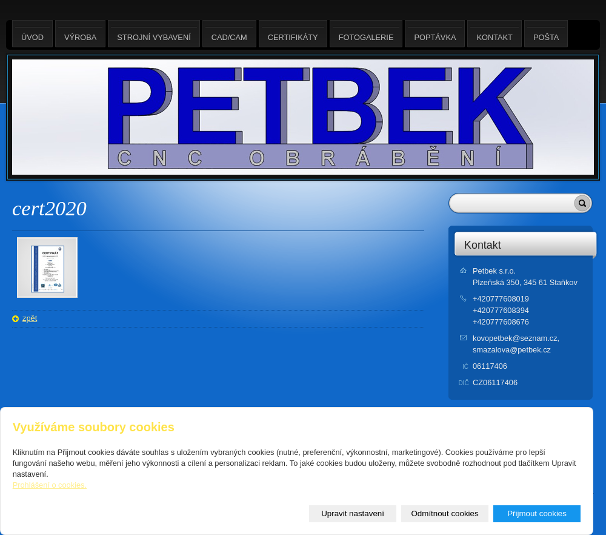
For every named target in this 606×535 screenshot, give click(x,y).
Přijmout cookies (537, 513)
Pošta (546, 33)
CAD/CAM (229, 33)
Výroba (80, 33)
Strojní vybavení (153, 33)
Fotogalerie (366, 33)
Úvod (32, 33)
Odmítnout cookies (445, 513)
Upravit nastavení (352, 513)
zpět (29, 318)
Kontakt (482, 245)
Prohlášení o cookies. (50, 485)
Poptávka (435, 33)
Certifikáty (293, 33)
